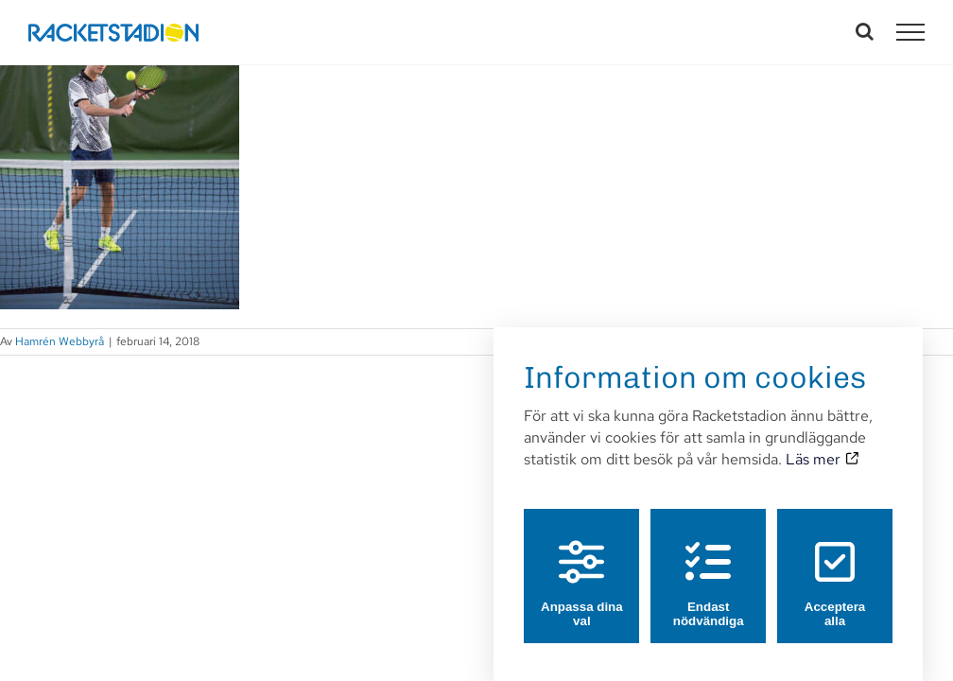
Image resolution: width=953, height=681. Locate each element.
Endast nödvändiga (708, 565)
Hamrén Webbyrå (59, 341)
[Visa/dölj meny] (910, 32)
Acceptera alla (835, 565)
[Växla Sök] (865, 31)
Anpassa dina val (582, 565)
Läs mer (822, 441)
